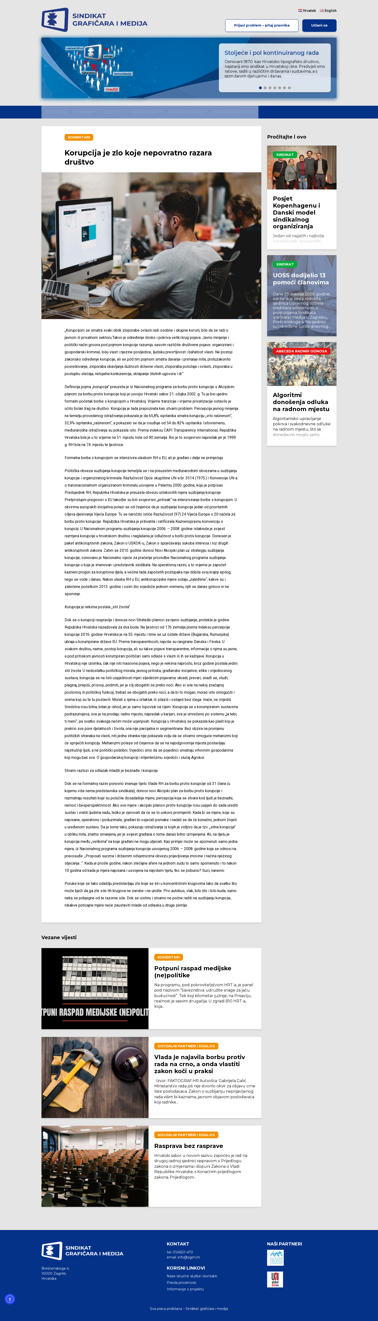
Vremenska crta (234, 112)
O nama (83, 112)
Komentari (144, 112)
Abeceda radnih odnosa (301, 351)
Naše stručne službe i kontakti (192, 1276)
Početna (56, 112)
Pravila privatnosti (181, 1282)
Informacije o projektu (185, 1289)
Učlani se (319, 25)
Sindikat (285, 155)
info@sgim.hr (189, 1257)
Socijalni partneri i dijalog (186, 1046)
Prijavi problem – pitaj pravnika (262, 25)
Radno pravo (186, 112)
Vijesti (112, 112)
